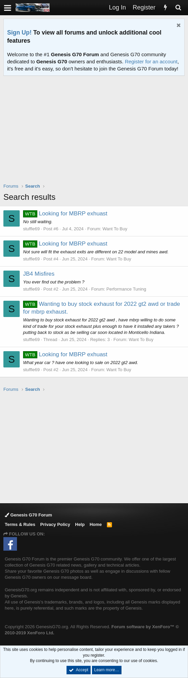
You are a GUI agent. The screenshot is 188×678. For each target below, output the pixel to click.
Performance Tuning (126, 289)
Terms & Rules (20, 524)
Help (79, 524)
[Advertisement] (95, 133)
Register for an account (151, 61)
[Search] (178, 8)
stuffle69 (31, 228)
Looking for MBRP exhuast (65, 213)
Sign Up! (19, 32)
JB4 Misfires (39, 274)
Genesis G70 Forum (28, 514)
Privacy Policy (55, 524)
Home (96, 524)
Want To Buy (114, 228)
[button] (7, 8)
